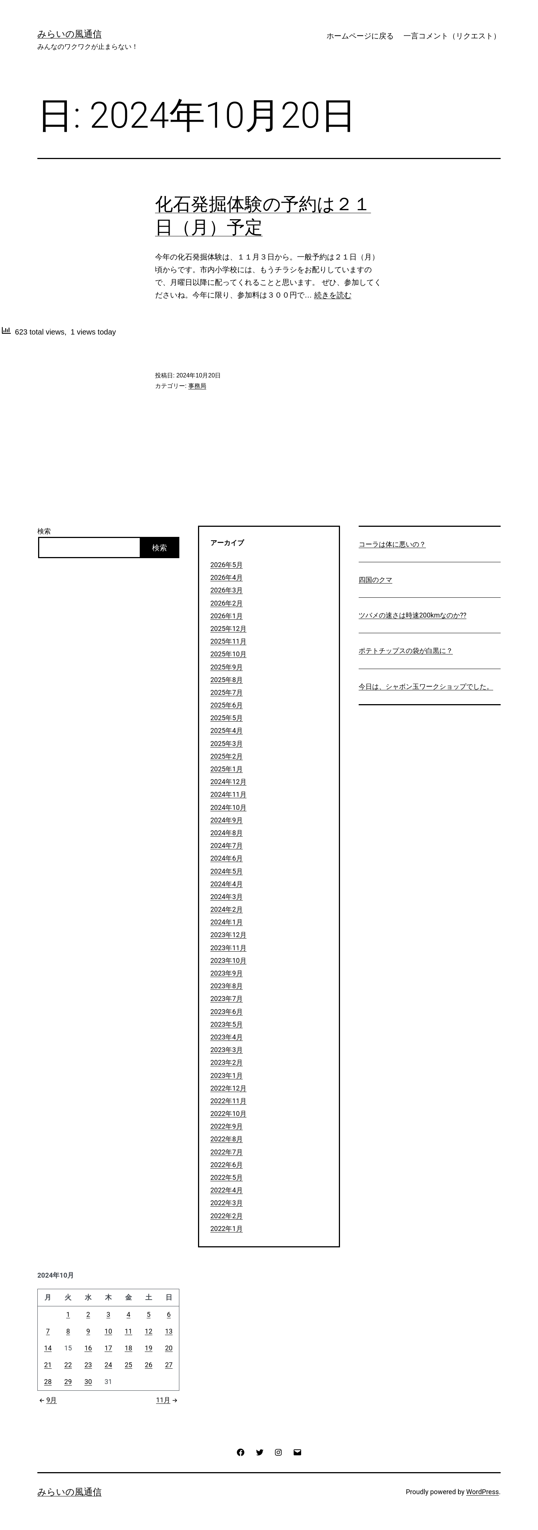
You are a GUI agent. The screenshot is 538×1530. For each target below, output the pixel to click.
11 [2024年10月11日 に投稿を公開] (128, 1331)
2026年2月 (226, 603)
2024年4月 (226, 884)
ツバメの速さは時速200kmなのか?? (412, 615)
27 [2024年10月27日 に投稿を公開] (169, 1365)
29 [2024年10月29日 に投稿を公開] (68, 1382)
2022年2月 (226, 1216)
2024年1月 (226, 922)
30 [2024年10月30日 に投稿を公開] (88, 1382)
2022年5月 (226, 1177)
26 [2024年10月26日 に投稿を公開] (148, 1365)
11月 (167, 1400)
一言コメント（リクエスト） (452, 35)
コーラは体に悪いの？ (392, 544)
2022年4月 (226, 1190)
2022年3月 (226, 1203)
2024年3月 (226, 897)
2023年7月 (226, 998)
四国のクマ (375, 580)
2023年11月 (228, 948)
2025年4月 (226, 730)
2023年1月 (226, 1075)
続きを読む (333, 295)
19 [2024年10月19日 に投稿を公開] (148, 1348)
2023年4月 (226, 1037)
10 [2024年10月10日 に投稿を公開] (108, 1331)
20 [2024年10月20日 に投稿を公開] (169, 1348)
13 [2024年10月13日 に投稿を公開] (169, 1331)
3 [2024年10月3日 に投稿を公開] (108, 1314)
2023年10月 (228, 960)
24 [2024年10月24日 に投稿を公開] (108, 1365)
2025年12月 (228, 628)
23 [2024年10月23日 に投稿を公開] (88, 1365)
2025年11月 (228, 641)
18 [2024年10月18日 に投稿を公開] (128, 1348)
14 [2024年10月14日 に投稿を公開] (48, 1348)
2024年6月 (226, 858)
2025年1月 (226, 769)
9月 (47, 1400)
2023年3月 (226, 1050)
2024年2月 (226, 909)
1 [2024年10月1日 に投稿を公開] (68, 1314)
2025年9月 (226, 667)
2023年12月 (228, 935)
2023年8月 (226, 986)
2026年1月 (226, 616)
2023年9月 (226, 973)
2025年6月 (226, 705)
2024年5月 (226, 871)
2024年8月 (226, 833)
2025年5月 (226, 718)
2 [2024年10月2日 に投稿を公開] (88, 1314)
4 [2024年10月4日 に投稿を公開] (128, 1314)
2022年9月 (226, 1126)
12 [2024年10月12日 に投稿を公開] (148, 1331)
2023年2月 (226, 1062)
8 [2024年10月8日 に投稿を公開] (68, 1331)
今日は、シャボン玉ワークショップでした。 (426, 686)
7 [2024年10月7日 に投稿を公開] (48, 1331)
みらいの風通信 (69, 34)
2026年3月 (226, 590)
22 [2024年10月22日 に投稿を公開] (68, 1365)
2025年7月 (226, 692)
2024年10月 (228, 807)
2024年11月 (228, 794)
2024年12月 (228, 782)
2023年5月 (226, 1024)
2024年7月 (226, 845)
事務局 (197, 386)
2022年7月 (226, 1152)
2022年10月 (228, 1113)
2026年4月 (226, 577)
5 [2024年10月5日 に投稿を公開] (149, 1314)
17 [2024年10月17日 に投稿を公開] (108, 1348)
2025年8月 (226, 680)
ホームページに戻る (360, 35)
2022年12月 (228, 1088)
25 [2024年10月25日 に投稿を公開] (128, 1365)
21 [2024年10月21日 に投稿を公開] (48, 1365)
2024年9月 (226, 820)
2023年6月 (226, 1012)
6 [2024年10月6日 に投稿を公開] (169, 1314)
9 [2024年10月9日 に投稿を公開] (88, 1331)
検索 (44, 531)
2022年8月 (226, 1139)
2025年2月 (226, 756)
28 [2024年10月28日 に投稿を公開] (48, 1382)
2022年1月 (226, 1228)
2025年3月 (226, 743)
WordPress (482, 1492)
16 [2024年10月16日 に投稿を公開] (88, 1348)
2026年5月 (226, 565)
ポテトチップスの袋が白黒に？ (406, 650)
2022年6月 (226, 1165)
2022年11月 (228, 1101)
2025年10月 (228, 654)
